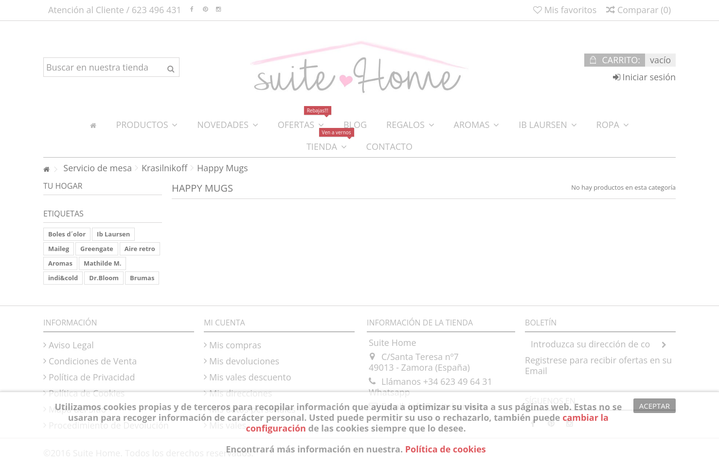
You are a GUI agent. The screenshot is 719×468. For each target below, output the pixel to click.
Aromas (60, 263)
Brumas (142, 277)
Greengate (96, 248)
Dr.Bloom (104, 277)
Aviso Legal (71, 345)
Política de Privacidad (92, 377)
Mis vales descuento (250, 377)
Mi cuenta (224, 322)
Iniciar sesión (644, 77)
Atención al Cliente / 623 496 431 (114, 10)
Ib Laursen (113, 234)
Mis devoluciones (244, 361)
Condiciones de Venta (93, 361)
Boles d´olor (67, 234)
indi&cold (63, 277)
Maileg (58, 248)
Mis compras (235, 345)
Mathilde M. (102, 263)
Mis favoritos (564, 10)
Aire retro (140, 248)
